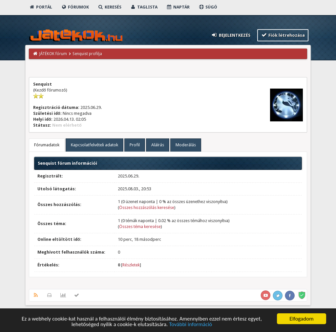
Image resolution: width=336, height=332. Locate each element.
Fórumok (75, 7)
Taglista (144, 7)
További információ (190, 325)
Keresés (109, 7)
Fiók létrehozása (283, 35)
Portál (40, 7)
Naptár (178, 7)
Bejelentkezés (230, 35)
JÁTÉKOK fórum (53, 54)
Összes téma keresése (140, 226)
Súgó (208, 7)
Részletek (131, 264)
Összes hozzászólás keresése (146, 207)
